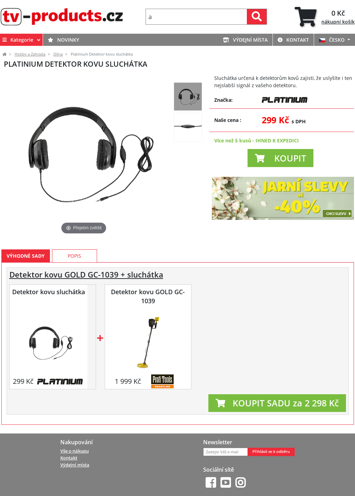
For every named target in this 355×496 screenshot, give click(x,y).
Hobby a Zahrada (30, 54)
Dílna (58, 54)
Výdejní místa (245, 39)
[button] (280, 158)
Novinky (63, 39)
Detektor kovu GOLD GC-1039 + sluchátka (86, 274)
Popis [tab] (74, 256)
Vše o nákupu (74, 451)
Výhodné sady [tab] (26, 256)
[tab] (324, 17)
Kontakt (293, 39)
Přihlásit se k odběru (271, 451)
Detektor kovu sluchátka (48, 292)
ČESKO (332, 39)
